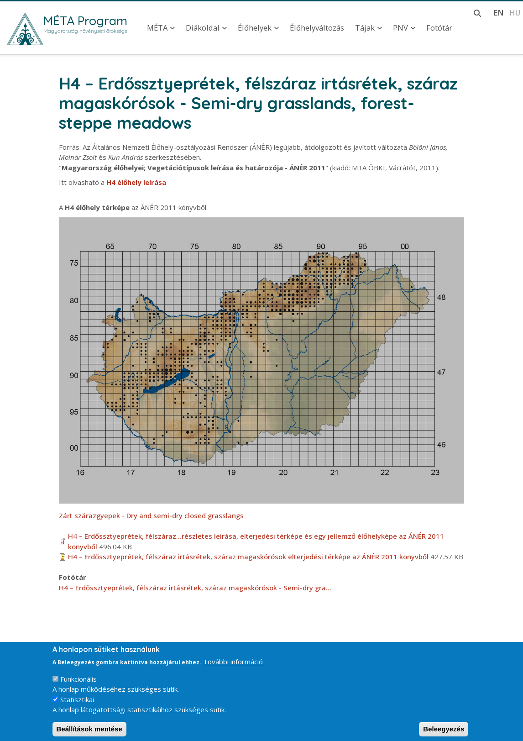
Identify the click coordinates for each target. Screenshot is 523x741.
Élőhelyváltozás (317, 28)
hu (514, 12)
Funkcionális (78, 685)
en (498, 12)
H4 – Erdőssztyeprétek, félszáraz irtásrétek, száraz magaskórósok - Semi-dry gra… (195, 587)
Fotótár (439, 28)
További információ (233, 668)
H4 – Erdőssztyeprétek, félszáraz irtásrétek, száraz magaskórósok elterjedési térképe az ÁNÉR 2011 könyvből (248, 556)
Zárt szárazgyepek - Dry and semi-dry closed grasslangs (151, 515)
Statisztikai (77, 706)
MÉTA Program (85, 20)
